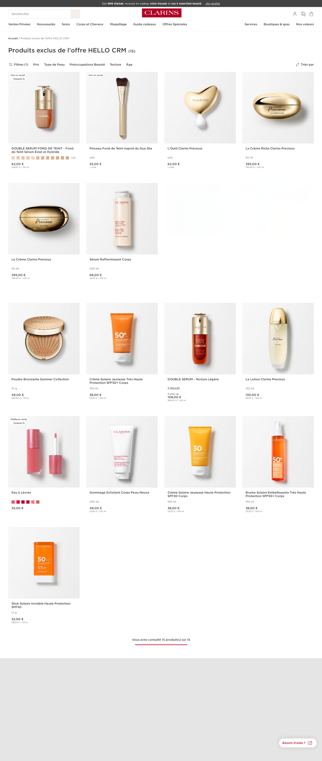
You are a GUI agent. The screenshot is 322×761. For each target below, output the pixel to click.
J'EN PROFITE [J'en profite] (177, 288)
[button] (298, 742)
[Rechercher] (39, 14)
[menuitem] (294, 14)
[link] (239, 239)
